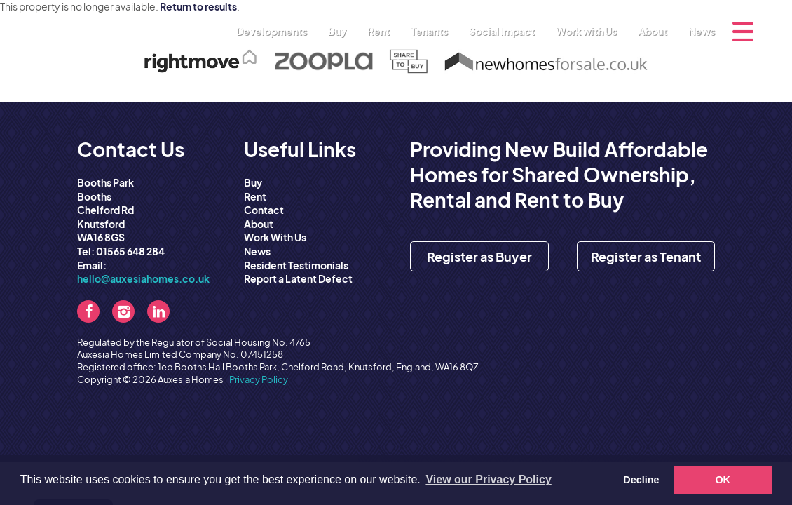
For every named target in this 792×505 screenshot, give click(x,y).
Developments (275, 31)
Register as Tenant (646, 256)
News (701, 31)
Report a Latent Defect (298, 278)
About (656, 31)
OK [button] (722, 479)
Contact (264, 209)
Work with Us (590, 31)
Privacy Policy (258, 379)
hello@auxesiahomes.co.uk (143, 278)
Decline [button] (641, 479)
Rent (382, 31)
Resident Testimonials (296, 265)
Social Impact (505, 31)
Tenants (433, 31)
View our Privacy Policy (488, 479)
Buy (340, 31)
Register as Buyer (479, 256)
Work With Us (275, 237)
